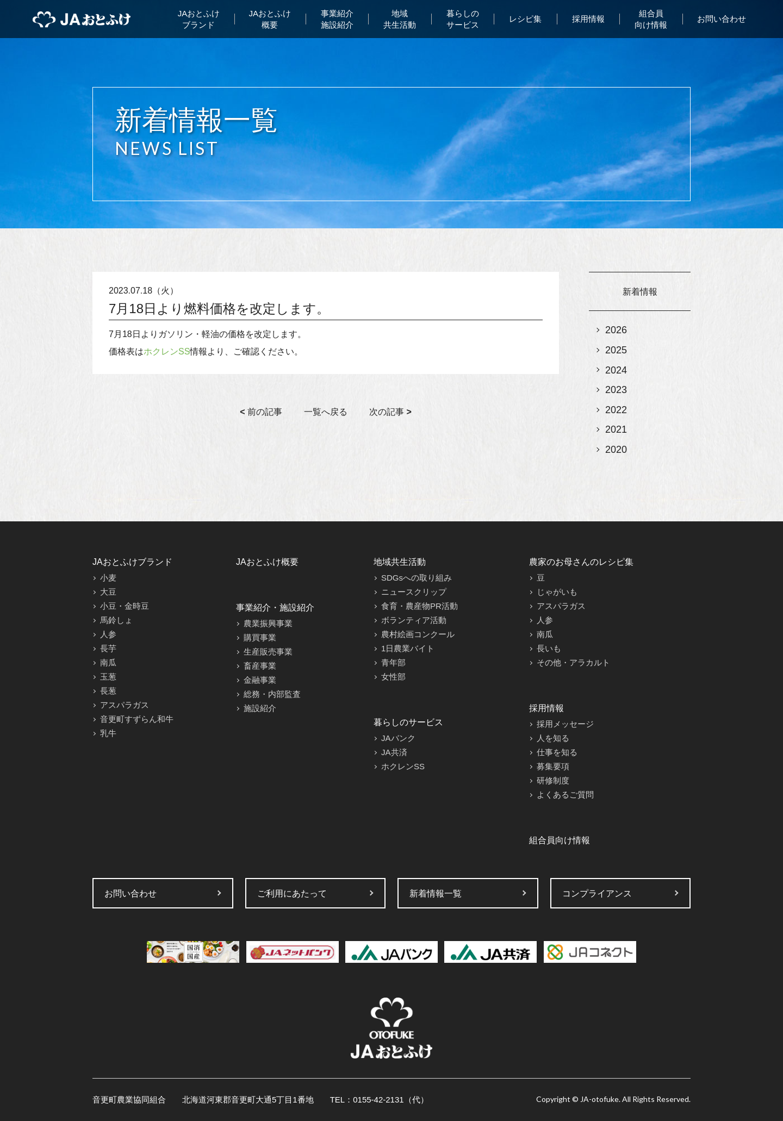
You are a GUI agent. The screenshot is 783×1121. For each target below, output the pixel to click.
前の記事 (261, 411)
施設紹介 (260, 708)
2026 (616, 330)
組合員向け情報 (651, 19)
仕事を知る (557, 752)
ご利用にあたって (292, 893)
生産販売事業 (268, 651)
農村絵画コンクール (418, 634)
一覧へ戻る (325, 411)
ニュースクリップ (413, 591)
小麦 (108, 577)
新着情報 (640, 291)
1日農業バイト (407, 648)
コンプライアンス (597, 893)
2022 (616, 409)
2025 (616, 350)
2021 (616, 429)
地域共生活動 (399, 19)
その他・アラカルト (573, 662)
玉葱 (108, 676)
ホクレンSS (167, 351)
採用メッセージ (565, 723)
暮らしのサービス (462, 19)
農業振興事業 (268, 623)
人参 (108, 634)
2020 (616, 449)
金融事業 (260, 679)
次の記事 (390, 411)
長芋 (108, 648)
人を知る (553, 738)
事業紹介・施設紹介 (275, 607)
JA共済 (394, 752)
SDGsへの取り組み (416, 577)
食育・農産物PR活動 (419, 606)
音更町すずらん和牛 (136, 719)
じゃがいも (557, 591)
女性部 (393, 676)
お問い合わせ (721, 18)
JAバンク (398, 738)
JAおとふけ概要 (270, 19)
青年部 (393, 662)
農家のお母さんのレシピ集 (581, 561)
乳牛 (108, 733)
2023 (616, 389)
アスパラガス (124, 704)
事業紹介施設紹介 (337, 19)
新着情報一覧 (435, 893)
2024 (616, 370)
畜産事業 (260, 665)
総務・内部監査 (272, 694)
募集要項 (553, 766)
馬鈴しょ (116, 620)
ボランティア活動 (413, 620)
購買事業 (260, 637)
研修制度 (553, 780)
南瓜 (108, 662)
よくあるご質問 (565, 794)
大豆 (108, 591)
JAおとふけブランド (199, 19)
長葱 (108, 690)
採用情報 (588, 18)
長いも (549, 648)
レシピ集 (525, 18)
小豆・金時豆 (124, 606)
